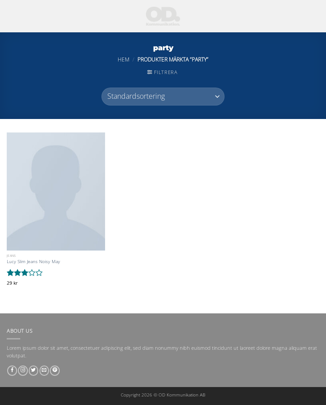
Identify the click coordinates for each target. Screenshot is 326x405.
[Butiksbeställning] (162, 97)
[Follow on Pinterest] (55, 370)
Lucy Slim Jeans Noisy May (33, 261)
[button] (162, 72)
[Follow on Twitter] (34, 370)
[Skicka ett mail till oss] (44, 370)
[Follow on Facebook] (12, 370)
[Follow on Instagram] (23, 370)
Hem (123, 59)
